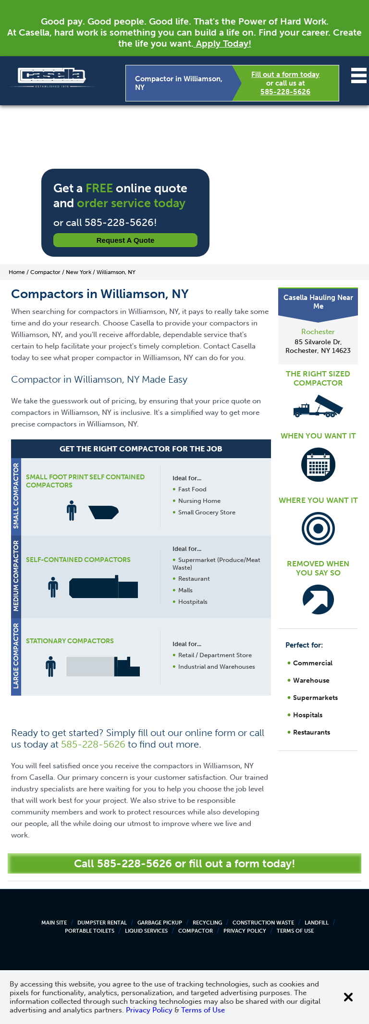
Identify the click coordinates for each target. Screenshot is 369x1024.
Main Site (54, 923)
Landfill (317, 923)
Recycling (207, 923)
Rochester (318, 331)
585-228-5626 (285, 91)
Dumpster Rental (102, 923)
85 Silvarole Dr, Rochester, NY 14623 (318, 346)
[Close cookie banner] (348, 997)
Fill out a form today (285, 74)
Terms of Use (295, 931)
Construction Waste (263, 923)
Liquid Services (146, 931)
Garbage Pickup (159, 923)
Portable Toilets (89, 931)
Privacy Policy (244, 931)
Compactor (195, 931)
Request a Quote (126, 240)
